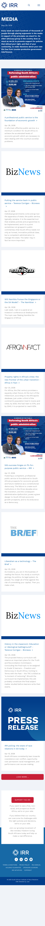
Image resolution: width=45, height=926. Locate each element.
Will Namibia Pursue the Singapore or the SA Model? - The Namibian (22, 300)
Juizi (28, 881)
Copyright (28, 870)
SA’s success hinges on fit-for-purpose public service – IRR (19, 466)
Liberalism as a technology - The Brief (20, 562)
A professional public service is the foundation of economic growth (21, 119)
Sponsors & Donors (30, 867)
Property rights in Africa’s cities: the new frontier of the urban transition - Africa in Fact (22, 380)
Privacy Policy (24, 865)
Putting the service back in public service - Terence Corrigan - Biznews (22, 201)
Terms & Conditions (10, 865)
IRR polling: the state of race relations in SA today (18, 747)
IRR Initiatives (17, 870)
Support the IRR (22, 800)
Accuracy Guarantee (13, 867)
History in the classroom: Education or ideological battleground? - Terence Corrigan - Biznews (22, 647)
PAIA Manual (36, 865)
